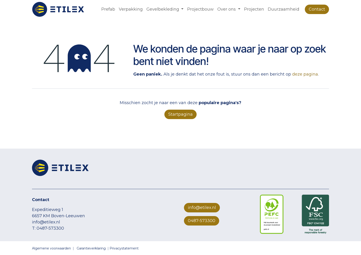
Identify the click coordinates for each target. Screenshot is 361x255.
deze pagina (305, 74)
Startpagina (180, 114)
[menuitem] (108, 9)
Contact (317, 9)
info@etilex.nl (202, 207)
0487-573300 (201, 220)
